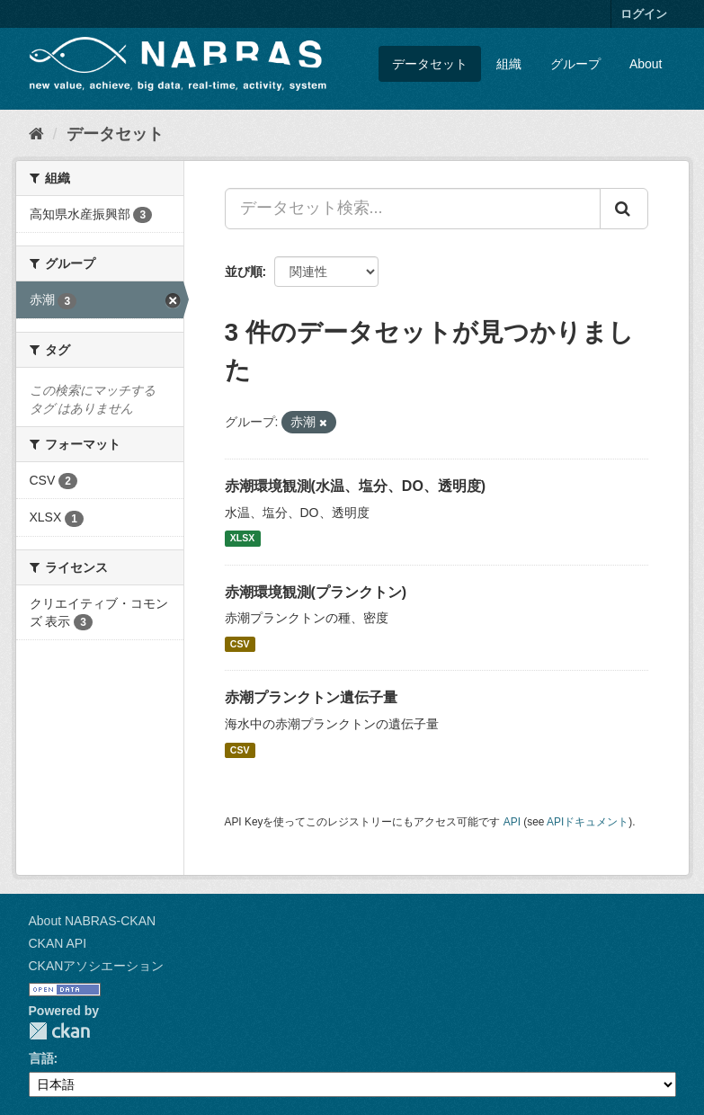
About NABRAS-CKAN (92, 921)
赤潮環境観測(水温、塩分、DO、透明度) (355, 486)
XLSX (242, 538)
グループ (575, 64)
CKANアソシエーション (97, 966)
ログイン (643, 14)
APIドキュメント (587, 822)
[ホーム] (36, 134)
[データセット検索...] (413, 208)
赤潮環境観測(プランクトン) (316, 592)
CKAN (59, 1030)
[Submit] (624, 208)
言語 (41, 1058)
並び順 (244, 271)
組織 (508, 64)
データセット (430, 64)
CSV (240, 643)
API (512, 822)
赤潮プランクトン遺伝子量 (311, 697)
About (646, 64)
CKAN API (58, 943)
